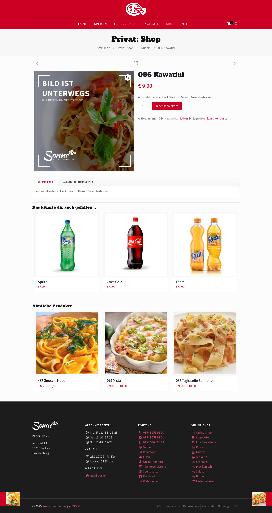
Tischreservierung (152, 467)
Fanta (180, 282)
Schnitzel (199, 462)
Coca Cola (114, 282)
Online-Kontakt (150, 462)
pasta (223, 118)
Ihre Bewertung (203, 442)
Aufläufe (199, 457)
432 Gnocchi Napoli (52, 380)
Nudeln (145, 48)
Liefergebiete (202, 481)
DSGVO (75, 506)
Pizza (197, 447)
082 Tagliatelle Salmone (194, 380)
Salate (197, 471)
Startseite (103, 48)
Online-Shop (201, 432)
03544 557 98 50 (151, 432)
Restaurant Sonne (54, 506)
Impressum (172, 506)
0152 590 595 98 (151, 442)
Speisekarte (148, 471)
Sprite (42, 282)
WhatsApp (147, 452)
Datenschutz (191, 506)
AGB (160, 506)
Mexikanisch (201, 467)
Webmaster (148, 481)
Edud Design (96, 476)
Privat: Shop (125, 48)
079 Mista (114, 380)
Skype (144, 447)
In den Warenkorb (166, 106)
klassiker (213, 118)
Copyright (208, 506)
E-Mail (144, 457)
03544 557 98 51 (151, 437)
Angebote (200, 437)
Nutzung (223, 506)
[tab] (45, 182)
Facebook (147, 476)
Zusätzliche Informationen (78, 181)
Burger (198, 476)
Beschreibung (45, 181)
